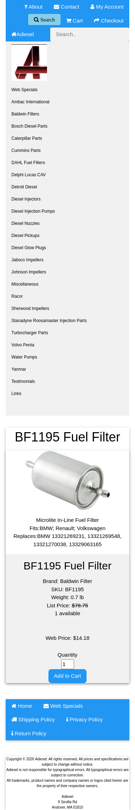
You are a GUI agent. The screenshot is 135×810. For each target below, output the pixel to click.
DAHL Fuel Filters (28, 162)
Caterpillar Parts (26, 138)
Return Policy (28, 733)
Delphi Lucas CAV (28, 174)
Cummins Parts (26, 150)
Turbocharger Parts (29, 332)
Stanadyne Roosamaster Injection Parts (49, 320)
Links (16, 393)
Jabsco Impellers (27, 259)
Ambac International (30, 101)
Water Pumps (24, 357)
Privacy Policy (84, 719)
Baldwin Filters (25, 114)
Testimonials (23, 381)
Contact (66, 7)
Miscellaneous (24, 284)
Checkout (109, 21)
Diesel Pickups (25, 235)
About (33, 7)
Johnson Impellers (28, 272)
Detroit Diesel (24, 186)
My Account (107, 7)
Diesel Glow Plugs (28, 247)
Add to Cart (67, 676)
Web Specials (24, 89)
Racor (17, 296)
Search (47, 19)
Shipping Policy (33, 719)
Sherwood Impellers (30, 308)
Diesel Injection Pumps (33, 211)
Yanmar (18, 369)
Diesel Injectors (26, 199)
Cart (74, 21)
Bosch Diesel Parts (29, 126)
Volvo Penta (22, 344)
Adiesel (22, 34)
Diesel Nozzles (25, 223)
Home (21, 706)
